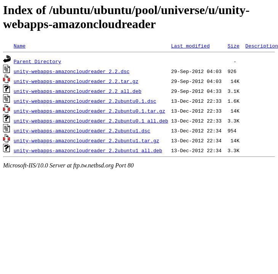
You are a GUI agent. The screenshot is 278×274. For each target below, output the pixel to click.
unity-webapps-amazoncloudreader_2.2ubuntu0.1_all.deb (91, 120)
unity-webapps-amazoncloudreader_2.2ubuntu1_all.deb (88, 150)
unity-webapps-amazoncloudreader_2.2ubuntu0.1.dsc (85, 100)
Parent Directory (37, 61)
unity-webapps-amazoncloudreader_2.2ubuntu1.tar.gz (86, 140)
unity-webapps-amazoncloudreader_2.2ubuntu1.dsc (82, 130)
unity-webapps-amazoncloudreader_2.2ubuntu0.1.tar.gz (89, 110)
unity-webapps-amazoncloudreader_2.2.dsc (71, 71)
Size (233, 45)
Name (20, 45)
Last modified (190, 45)
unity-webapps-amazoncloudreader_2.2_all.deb (77, 91)
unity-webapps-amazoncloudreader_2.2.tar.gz (76, 81)
